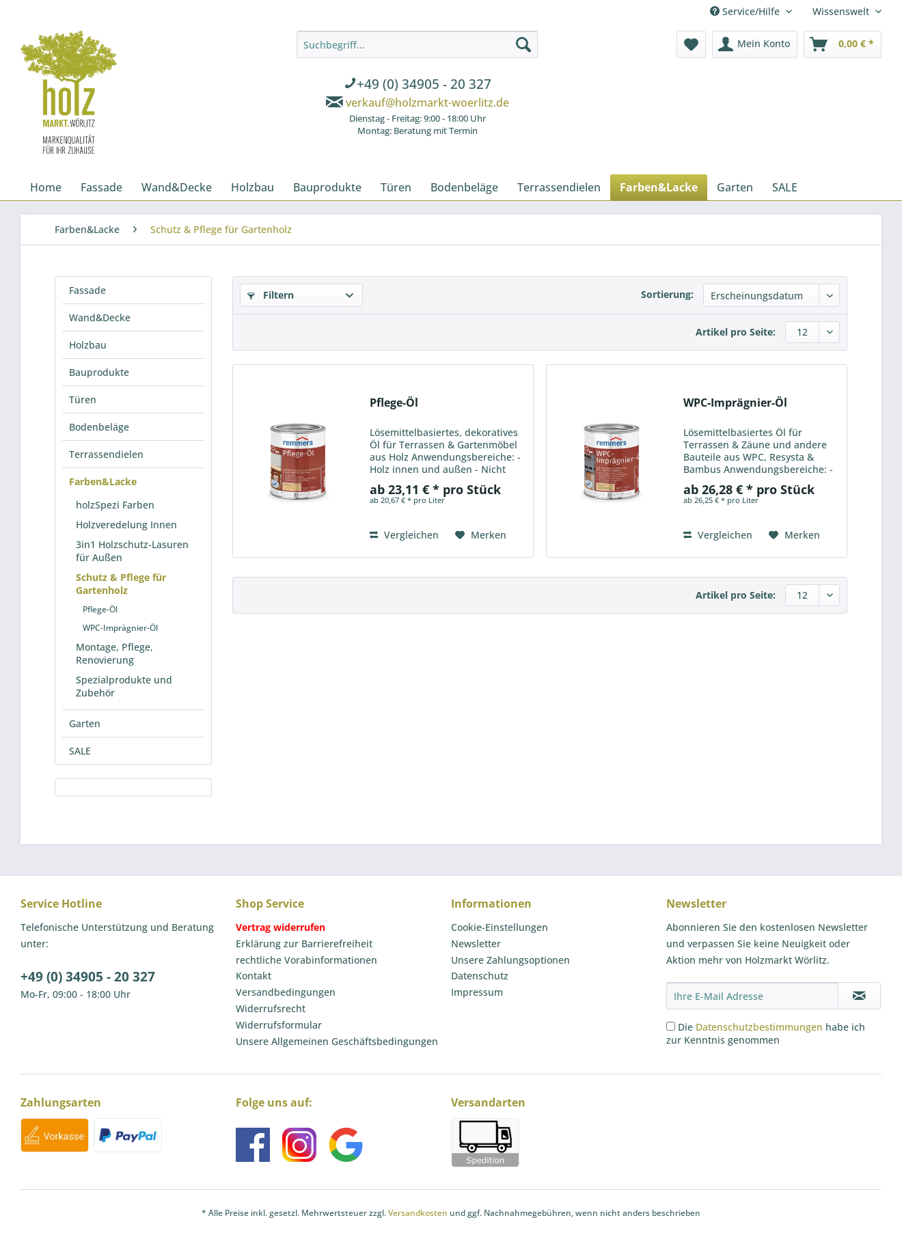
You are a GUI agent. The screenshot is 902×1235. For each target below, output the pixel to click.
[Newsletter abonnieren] (859, 995)
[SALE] (785, 187)
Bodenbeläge (99, 426)
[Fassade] (101, 187)
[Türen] (396, 187)
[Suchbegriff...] (417, 44)
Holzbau (88, 344)
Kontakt (253, 975)
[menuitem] (417, 85)
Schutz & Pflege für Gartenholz (121, 584)
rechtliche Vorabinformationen (306, 959)
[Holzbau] (252, 187)
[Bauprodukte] (327, 187)
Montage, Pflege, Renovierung (114, 653)
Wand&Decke (100, 317)
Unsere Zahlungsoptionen (510, 959)
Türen (82, 399)
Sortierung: (667, 294)
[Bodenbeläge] (464, 187)
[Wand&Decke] (176, 187)
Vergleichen (404, 534)
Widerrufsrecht (270, 1008)
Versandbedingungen (286, 992)
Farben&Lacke (103, 481)
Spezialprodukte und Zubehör (124, 686)
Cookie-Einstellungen (499, 927)
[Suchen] (523, 44)
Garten (84, 723)
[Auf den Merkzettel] (480, 535)
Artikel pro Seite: (736, 331)
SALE (80, 750)
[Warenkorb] (843, 44)
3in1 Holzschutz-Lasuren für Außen (132, 551)
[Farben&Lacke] (658, 187)
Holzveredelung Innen (126, 524)
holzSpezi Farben (115, 504)
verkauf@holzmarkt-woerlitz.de (427, 102)
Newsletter (476, 943)
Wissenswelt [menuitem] (842, 11)
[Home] (45, 187)
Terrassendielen (106, 454)
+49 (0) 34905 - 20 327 (87, 977)
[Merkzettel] (691, 44)
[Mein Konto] (754, 44)
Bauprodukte (99, 372)
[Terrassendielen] (559, 187)
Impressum (477, 992)
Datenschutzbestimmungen (759, 1026)
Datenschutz (479, 975)
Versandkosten (418, 1213)
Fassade (87, 290)
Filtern (270, 294)
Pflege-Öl (100, 609)
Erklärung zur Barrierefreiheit (304, 943)
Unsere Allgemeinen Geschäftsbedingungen (337, 1041)
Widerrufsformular (279, 1024)
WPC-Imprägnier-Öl (120, 628)
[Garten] (735, 187)
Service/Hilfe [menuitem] (746, 11)
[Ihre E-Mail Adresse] (752, 995)
